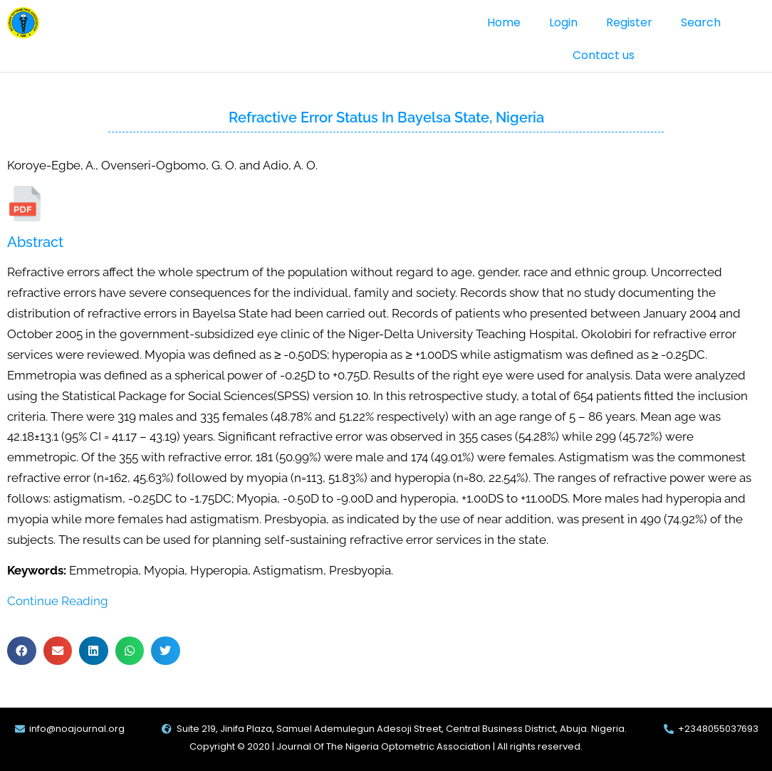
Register (629, 22)
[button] (21, 651)
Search (701, 22)
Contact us (604, 55)
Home (504, 22)
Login (563, 22)
